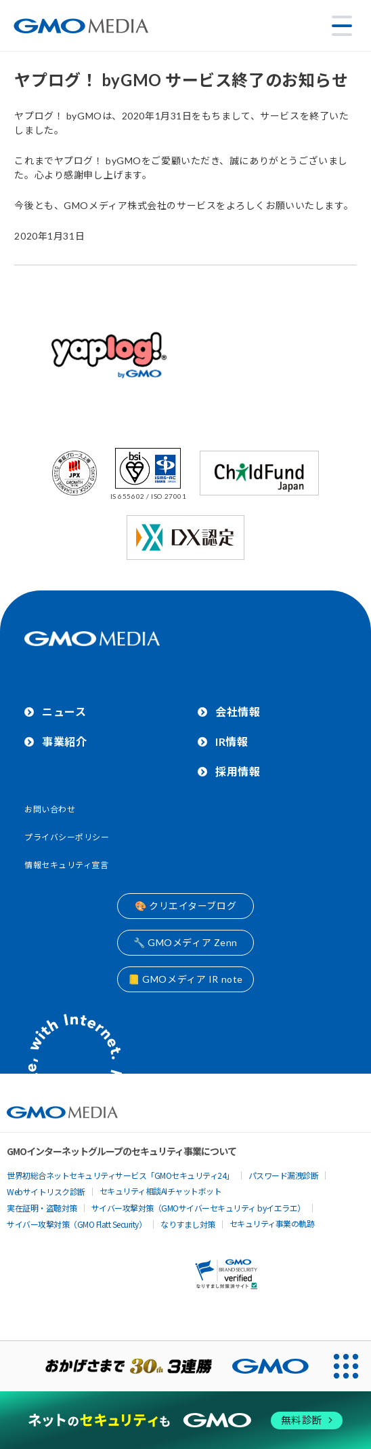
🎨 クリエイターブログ (185, 905)
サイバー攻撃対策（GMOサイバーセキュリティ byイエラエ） (198, 1207)
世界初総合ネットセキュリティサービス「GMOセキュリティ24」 (120, 1175)
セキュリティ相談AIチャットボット (161, 1191)
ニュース (64, 711)
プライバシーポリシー (67, 837)
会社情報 (237, 711)
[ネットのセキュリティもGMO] (185, 1420)
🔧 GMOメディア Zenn (185, 942)
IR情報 (231, 741)
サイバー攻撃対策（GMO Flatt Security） (76, 1224)
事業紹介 (64, 741)
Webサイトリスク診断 (46, 1191)
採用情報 (237, 771)
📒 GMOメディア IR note (185, 979)
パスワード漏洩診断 (283, 1175)
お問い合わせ (49, 809)
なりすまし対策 (187, 1224)
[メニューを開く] (342, 26)
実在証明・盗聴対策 (42, 1207)
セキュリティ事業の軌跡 (272, 1223)
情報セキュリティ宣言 (66, 865)
